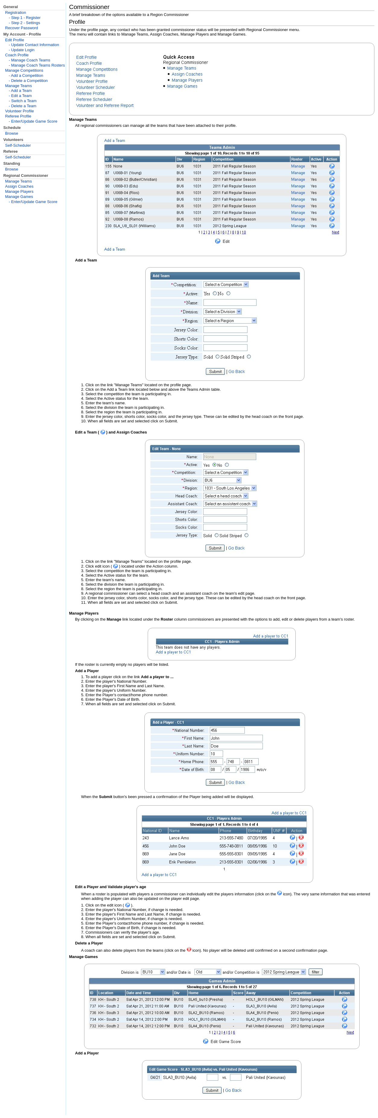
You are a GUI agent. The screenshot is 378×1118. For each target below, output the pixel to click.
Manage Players (19, 191)
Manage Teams (18, 85)
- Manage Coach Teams (29, 60)
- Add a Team (20, 90)
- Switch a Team (22, 101)
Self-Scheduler (18, 145)
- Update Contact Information (34, 44)
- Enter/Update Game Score (33, 121)
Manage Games (19, 196)
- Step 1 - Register (25, 17)
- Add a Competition (26, 75)
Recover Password (21, 28)
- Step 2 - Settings (24, 22)
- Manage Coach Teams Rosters (37, 65)
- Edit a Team (20, 95)
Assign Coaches (19, 186)
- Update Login (21, 50)
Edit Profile (14, 40)
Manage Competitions (24, 70)
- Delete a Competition (28, 80)
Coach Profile (17, 55)
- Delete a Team (22, 106)
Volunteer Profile (19, 111)
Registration (15, 12)
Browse (11, 133)
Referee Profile (18, 116)
